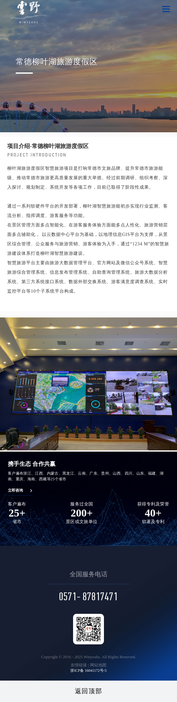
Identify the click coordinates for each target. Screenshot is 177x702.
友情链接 (79, 665)
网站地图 (98, 665)
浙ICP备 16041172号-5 (88, 670)
